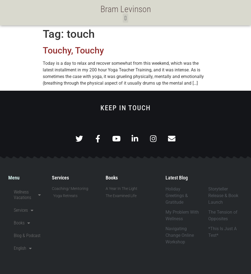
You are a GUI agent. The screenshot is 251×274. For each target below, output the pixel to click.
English (23, 248)
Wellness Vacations (27, 194)
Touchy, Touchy (73, 50)
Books (22, 223)
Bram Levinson (125, 9)
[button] (125, 18)
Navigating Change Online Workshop (179, 235)
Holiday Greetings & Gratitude (176, 195)
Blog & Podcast (27, 235)
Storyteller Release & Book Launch (223, 195)
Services (23, 210)
